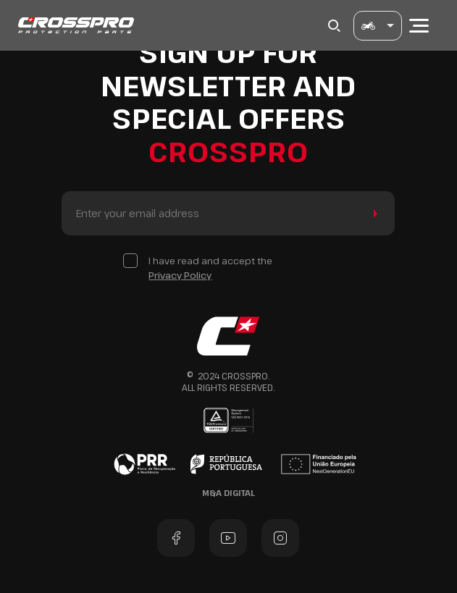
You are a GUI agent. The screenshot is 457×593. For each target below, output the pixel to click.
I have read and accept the (210, 268)
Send (373, 213)
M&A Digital (228, 492)
